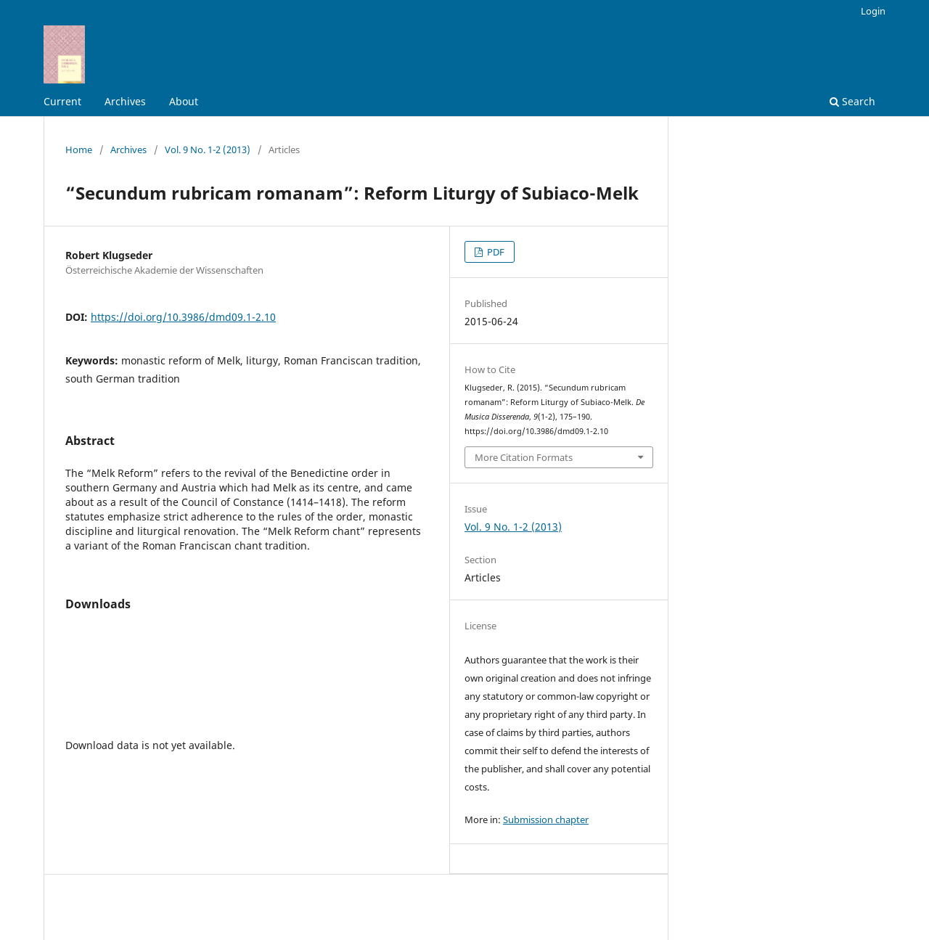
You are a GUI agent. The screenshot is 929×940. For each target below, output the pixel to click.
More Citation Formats (524, 457)
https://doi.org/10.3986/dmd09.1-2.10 (183, 317)
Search (852, 101)
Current (62, 101)
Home (78, 149)
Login (873, 10)
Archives (125, 101)
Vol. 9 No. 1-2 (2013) (207, 149)
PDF (494, 251)
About (183, 101)
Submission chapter (546, 819)
